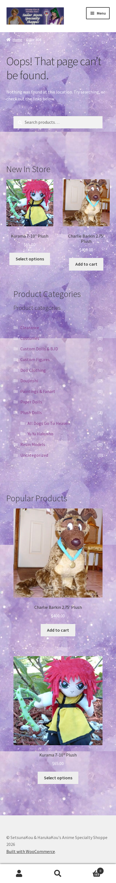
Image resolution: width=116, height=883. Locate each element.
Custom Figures (35, 359)
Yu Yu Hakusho (40, 433)
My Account (19, 873)
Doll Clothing (33, 370)
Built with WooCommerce (30, 851)
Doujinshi (29, 380)
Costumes (29, 338)
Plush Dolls (31, 412)
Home (17, 39)
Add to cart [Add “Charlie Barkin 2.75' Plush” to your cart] (86, 264)
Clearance (29, 327)
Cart (90, 869)
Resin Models (32, 444)
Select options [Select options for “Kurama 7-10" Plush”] (30, 259)
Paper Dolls (31, 402)
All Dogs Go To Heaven (48, 423)
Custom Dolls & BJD (39, 348)
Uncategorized (34, 455)
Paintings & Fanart (37, 391)
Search (58, 873)
